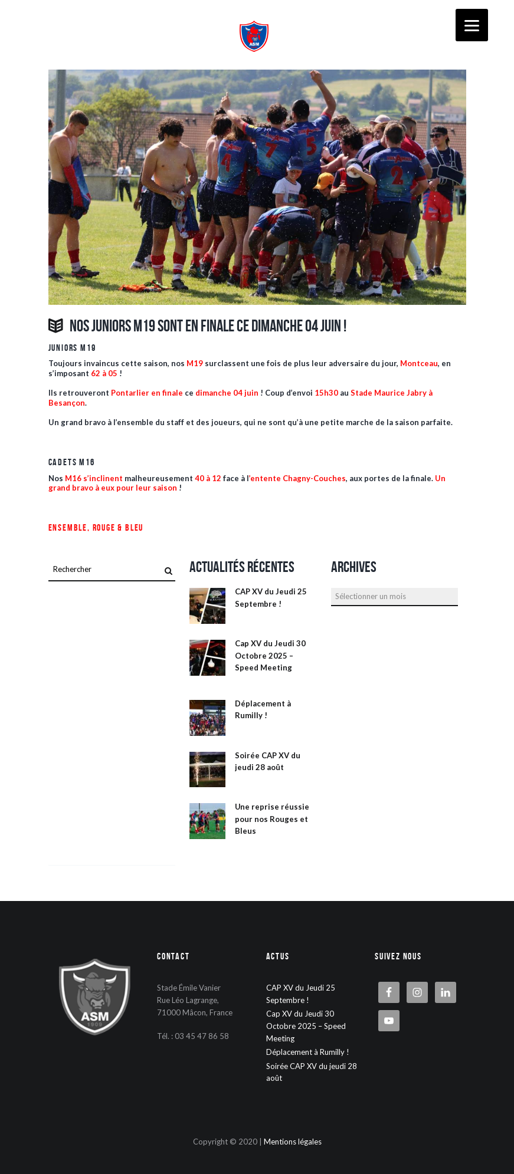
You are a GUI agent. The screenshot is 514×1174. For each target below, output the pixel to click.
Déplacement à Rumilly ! (307, 1052)
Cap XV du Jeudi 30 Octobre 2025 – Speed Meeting (270, 655)
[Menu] (472, 25)
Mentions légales (293, 1141)
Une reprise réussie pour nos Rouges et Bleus (272, 819)
